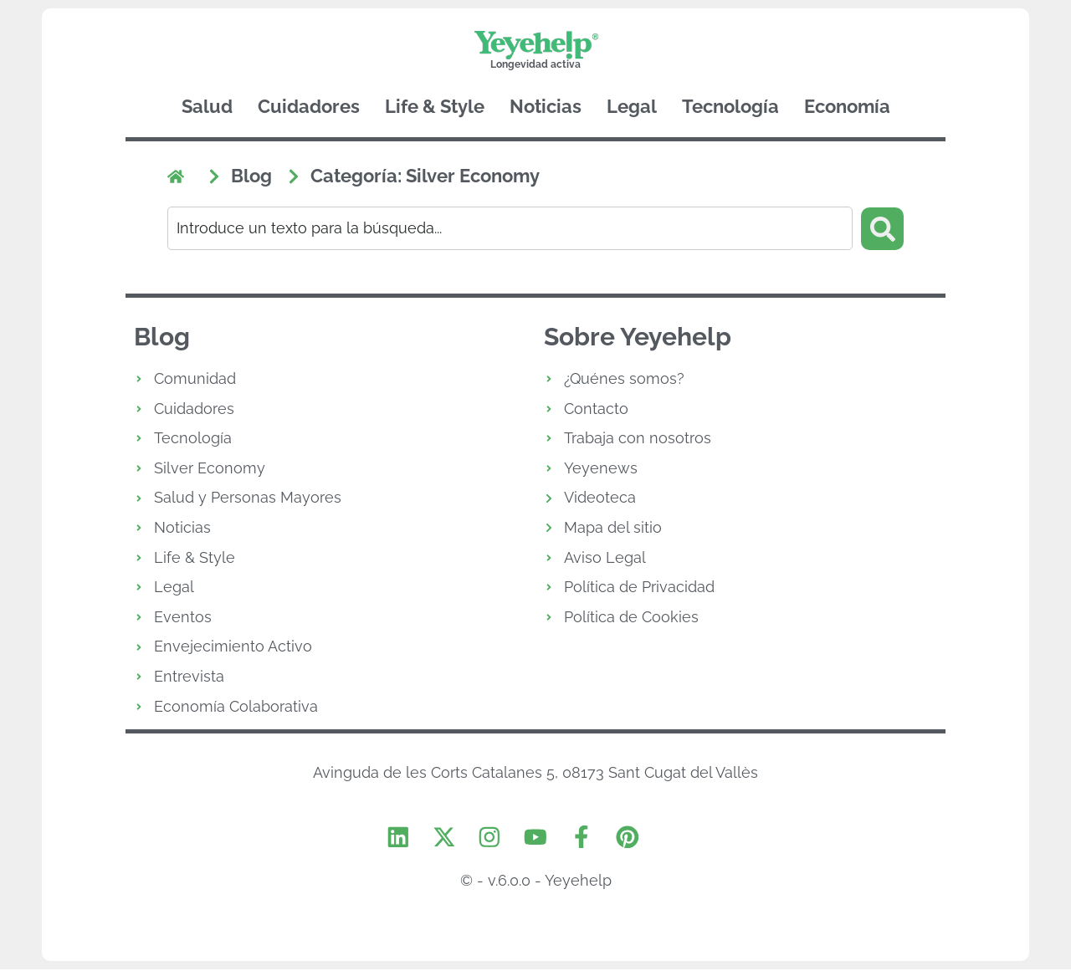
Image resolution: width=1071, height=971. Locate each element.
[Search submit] (883, 228)
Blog (162, 337)
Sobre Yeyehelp (637, 337)
